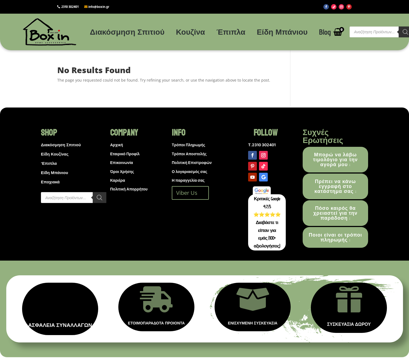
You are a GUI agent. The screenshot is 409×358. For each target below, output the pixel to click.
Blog (325, 31)
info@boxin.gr (98, 7)
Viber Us (186, 192)
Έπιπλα (230, 31)
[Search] (99, 197)
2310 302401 (70, 7)
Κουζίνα (190, 31)
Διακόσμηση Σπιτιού (127, 31)
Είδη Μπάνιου (282, 31)
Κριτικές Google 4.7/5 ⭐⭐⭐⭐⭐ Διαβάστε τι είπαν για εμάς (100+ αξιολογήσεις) (267, 222)
